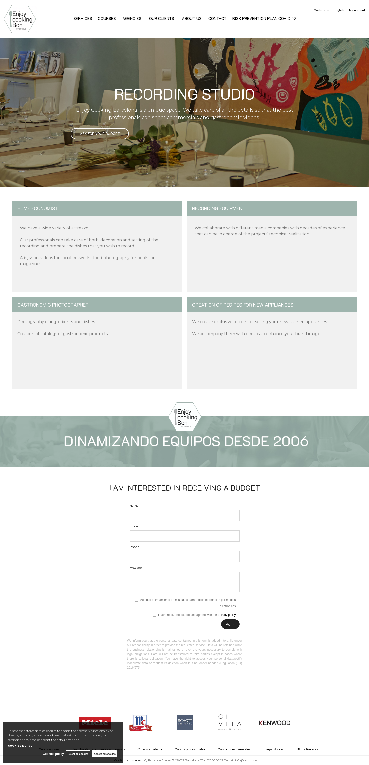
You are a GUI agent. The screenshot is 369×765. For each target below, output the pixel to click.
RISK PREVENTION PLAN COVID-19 (264, 18)
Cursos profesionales (190, 749)
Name (134, 505)
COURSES (107, 18)
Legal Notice (274, 749)
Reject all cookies (77, 753)
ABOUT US (191, 18)
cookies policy (20, 745)
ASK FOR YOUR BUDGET (100, 133)
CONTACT (217, 18)
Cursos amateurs (149, 749)
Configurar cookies (128, 760)
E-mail (134, 526)
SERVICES (82, 18)
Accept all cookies (105, 753)
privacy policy (227, 615)
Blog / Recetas (307, 749)
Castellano (321, 10)
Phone (134, 547)
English (339, 10)
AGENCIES (132, 18)
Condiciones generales (234, 749)
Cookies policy (52, 754)
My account (357, 10)
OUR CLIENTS (161, 18)
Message (136, 567)
